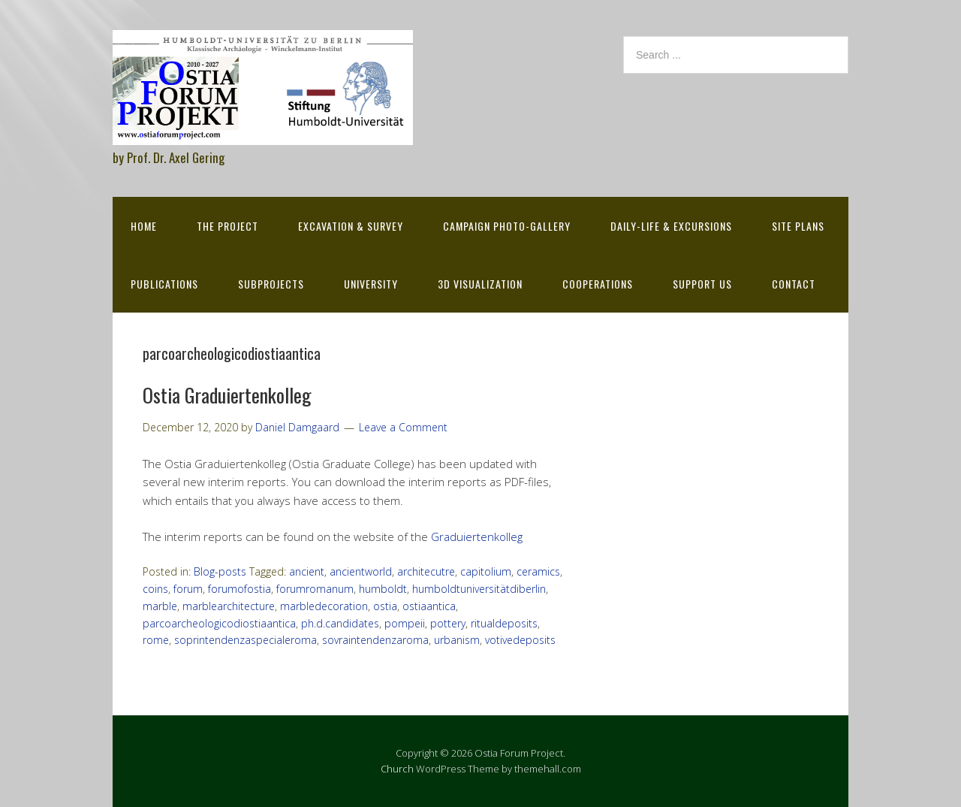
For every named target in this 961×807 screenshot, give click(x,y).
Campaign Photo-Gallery (507, 226)
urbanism (457, 640)
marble (160, 606)
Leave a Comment (403, 427)
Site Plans (798, 226)
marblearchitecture (228, 606)
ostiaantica (429, 606)
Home (144, 226)
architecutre (426, 571)
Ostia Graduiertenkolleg (227, 395)
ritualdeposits (504, 623)
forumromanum (315, 589)
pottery (447, 623)
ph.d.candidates (340, 623)
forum (188, 589)
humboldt (383, 589)
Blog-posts (220, 571)
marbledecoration (324, 606)
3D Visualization (480, 284)
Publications (164, 284)
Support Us (702, 284)
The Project (227, 226)
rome (156, 640)
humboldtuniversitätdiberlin (479, 589)
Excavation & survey (350, 226)
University (371, 284)
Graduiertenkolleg (477, 536)
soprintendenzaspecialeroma (245, 640)
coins (155, 589)
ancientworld (361, 571)
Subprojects (271, 284)
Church (397, 768)
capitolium (485, 571)
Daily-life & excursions (671, 226)
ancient (306, 571)
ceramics (538, 571)
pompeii (404, 623)
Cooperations (597, 284)
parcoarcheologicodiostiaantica (219, 623)
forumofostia (239, 589)
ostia (385, 606)
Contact (793, 284)
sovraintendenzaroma (375, 640)
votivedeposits (520, 640)
